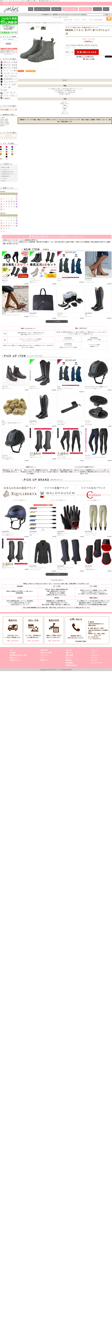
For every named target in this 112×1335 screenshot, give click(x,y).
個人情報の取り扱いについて (8, 173)
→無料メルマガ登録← (70, 9)
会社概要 (12, 652)
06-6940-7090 (81, 641)
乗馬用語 (68, 660)
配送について (14, 657)
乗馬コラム (69, 652)
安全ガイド (4, 180)
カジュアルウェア (96, 663)
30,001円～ (2, 125)
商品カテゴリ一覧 (22, 22)
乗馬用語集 (69, 663)
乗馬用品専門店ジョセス (54, 669)
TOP (30, 9)
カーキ (14, 153)
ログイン (84, 19)
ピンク (8, 146)
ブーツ (93, 652)
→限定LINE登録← (85, 9)
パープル (14, 146)
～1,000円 (2, 117)
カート (106, 9)
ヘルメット (94, 650)
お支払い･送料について (42, 9)
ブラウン (9, 153)
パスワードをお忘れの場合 (95, 19)
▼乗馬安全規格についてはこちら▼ (19, 604)
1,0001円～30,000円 (4, 124)
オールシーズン (8, 135)
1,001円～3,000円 (4, 119)
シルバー (9, 158)
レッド (3, 146)
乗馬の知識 (69, 655)
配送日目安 (44, 650)
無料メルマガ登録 (46, 652)
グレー (3, 153)
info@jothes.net (96, 638)
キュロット (94, 657)
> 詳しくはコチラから (13, 640)
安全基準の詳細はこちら (9, 51)
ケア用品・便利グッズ (38, 22)
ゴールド (3, 158)
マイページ (97, 9)
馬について (69, 657)
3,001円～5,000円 (4, 120)
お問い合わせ (56, 9)
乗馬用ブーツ (29, 22)
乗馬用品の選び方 (5, 176)
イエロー (3, 151)
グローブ (94, 660)
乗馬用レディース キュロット (62, 14)
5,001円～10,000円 (4, 122)
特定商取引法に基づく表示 (7, 171)
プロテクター (95, 655)
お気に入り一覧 (68, 19)
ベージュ (14, 151)
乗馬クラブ (44, 660)
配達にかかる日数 (5, 167)
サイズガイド (4, 178)
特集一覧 (68, 650)
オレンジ (9, 151)
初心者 (83, 14)
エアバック (76, 14)
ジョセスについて (5, 169)
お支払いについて (15, 660)
